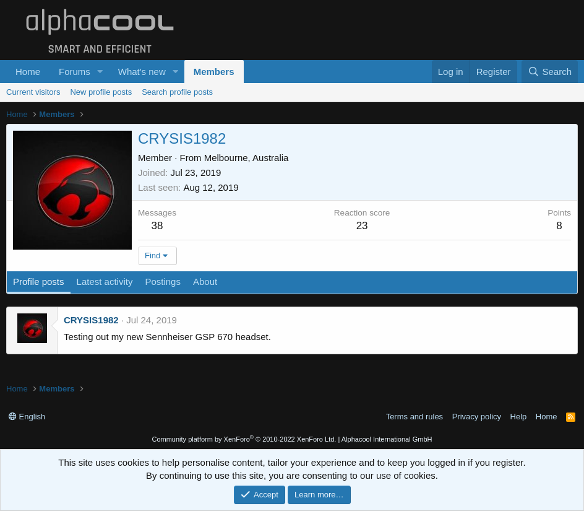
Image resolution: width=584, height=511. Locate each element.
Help (518, 416)
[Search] (550, 71)
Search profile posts (177, 92)
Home (27, 71)
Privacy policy (476, 416)
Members (214, 71)
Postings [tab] (163, 281)
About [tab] (205, 281)
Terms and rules (414, 416)
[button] (100, 71)
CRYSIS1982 (91, 320)
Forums (74, 71)
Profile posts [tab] (38, 281)
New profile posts (101, 92)
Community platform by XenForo (244, 439)
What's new (142, 71)
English (27, 416)
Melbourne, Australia (246, 157)
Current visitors (33, 92)
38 (157, 226)
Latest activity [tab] (105, 281)
